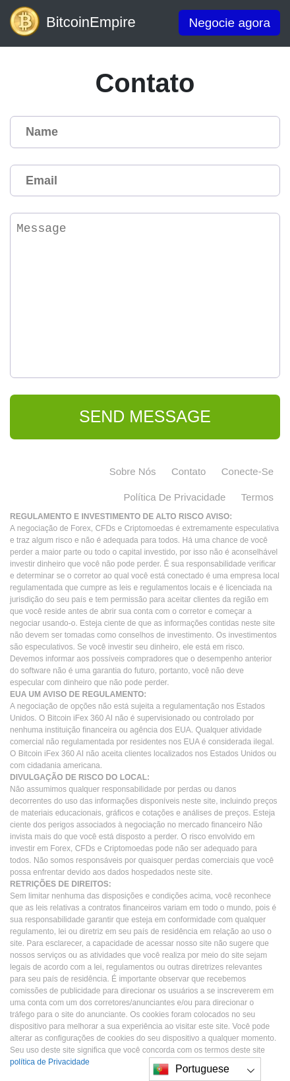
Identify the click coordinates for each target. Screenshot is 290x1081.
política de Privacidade (174, 497)
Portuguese (191, 1069)
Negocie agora (229, 23)
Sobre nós (132, 471)
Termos (257, 497)
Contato (188, 471)
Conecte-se (247, 471)
